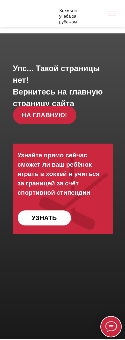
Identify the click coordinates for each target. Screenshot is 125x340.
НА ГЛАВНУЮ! (44, 115)
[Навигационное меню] (112, 13)
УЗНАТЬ (44, 217)
